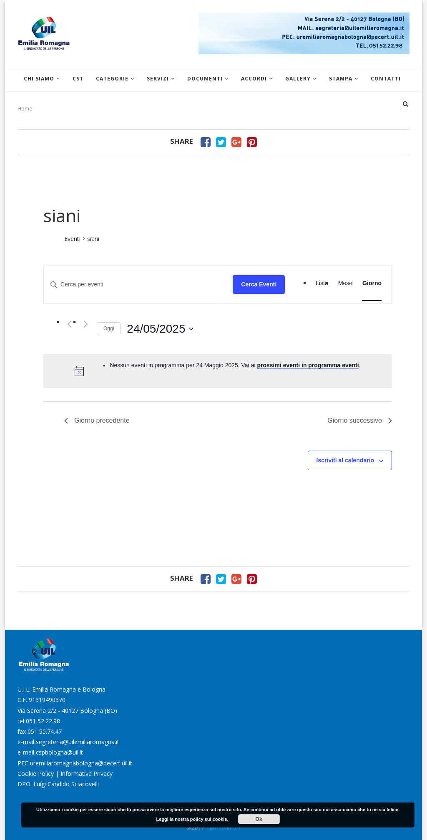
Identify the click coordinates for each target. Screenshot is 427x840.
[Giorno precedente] (69, 324)
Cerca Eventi (258, 284)
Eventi (72, 239)
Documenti (205, 78)
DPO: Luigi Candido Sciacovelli (58, 784)
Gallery (298, 78)
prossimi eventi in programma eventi (308, 365)
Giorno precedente (97, 420)
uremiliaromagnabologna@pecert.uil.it (81, 763)
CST (78, 78)
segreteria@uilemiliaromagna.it (77, 742)
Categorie (112, 78)
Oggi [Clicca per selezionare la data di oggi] (108, 328)
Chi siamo (39, 78)
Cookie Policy (36, 773)
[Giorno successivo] (85, 324)
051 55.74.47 (45, 731)
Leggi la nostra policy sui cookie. (192, 819)
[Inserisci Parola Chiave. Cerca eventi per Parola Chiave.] (138, 284)
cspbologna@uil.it (59, 752)
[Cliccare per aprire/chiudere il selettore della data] (160, 329)
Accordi (254, 78)
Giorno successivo (359, 420)
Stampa (340, 78)
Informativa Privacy (86, 773)
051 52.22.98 (43, 721)
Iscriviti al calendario (345, 460)
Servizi (158, 78)
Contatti (386, 78)
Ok (259, 819)
